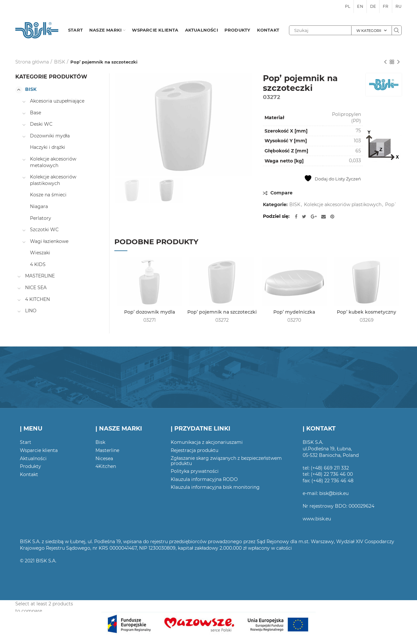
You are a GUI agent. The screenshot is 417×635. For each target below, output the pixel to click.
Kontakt (29, 474)
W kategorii (368, 30)
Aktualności (33, 458)
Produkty (30, 466)
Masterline (107, 450)
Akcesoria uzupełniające (57, 101)
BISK (59, 62)
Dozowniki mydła (50, 136)
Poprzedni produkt (385, 62)
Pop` (391, 204)
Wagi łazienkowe (49, 241)
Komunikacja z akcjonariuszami (207, 442)
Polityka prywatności (195, 471)
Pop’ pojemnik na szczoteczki (222, 312)
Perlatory (40, 218)
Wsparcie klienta (39, 450)
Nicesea (104, 458)
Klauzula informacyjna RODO (204, 479)
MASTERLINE (40, 276)
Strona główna (32, 62)
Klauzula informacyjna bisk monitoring (215, 487)
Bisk (100, 442)
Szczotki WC (44, 230)
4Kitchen (105, 466)
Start (25, 442)
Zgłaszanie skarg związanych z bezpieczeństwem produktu (226, 461)
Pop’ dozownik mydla (149, 312)
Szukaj (396, 30)
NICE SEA (36, 287)
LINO (30, 311)
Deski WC (41, 124)
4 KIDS (38, 264)
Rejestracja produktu (194, 450)
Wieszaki (40, 253)
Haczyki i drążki (47, 147)
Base (35, 113)
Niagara (39, 206)
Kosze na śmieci (48, 195)
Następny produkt (398, 62)
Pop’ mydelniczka (294, 312)
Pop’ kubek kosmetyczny (366, 312)
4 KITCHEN (37, 299)
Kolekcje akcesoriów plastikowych (342, 204)
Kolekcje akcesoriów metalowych (53, 162)
